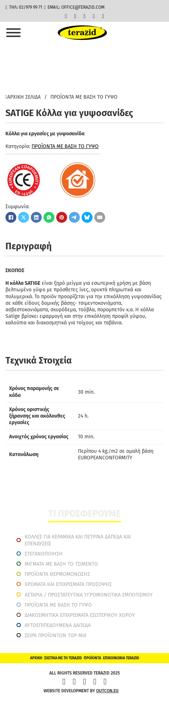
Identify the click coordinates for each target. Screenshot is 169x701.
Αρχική (36, 658)
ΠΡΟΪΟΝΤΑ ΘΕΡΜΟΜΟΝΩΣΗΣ (57, 574)
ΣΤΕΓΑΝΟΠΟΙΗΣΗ (44, 554)
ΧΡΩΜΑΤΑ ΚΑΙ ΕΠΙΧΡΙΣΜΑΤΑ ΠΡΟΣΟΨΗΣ (68, 584)
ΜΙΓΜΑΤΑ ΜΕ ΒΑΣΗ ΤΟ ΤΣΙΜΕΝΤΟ (61, 564)
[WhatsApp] (49, 217)
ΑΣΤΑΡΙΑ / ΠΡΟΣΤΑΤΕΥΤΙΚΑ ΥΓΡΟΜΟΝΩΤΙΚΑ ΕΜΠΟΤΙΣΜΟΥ (89, 595)
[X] (23, 217)
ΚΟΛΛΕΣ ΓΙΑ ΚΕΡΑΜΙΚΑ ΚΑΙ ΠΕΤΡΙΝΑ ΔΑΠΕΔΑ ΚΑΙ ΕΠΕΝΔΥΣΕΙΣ (78, 540)
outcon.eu (107, 690)
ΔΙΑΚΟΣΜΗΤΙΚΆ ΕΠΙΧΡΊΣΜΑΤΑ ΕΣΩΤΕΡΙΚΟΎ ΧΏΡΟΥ (80, 615)
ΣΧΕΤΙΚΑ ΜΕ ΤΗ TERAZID (63, 658)
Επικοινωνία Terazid (121, 658)
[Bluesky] (87, 217)
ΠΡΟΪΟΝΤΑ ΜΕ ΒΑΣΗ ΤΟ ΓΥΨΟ (84, 97)
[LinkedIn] (36, 217)
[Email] (99, 217)
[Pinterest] (61, 217)
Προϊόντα (92, 658)
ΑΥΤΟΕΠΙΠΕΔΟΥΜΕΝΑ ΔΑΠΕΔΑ (58, 625)
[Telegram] (74, 217)
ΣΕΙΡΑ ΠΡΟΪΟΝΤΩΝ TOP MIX (56, 635)
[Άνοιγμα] (13, 32)
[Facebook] (10, 217)
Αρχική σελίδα (23, 97)
